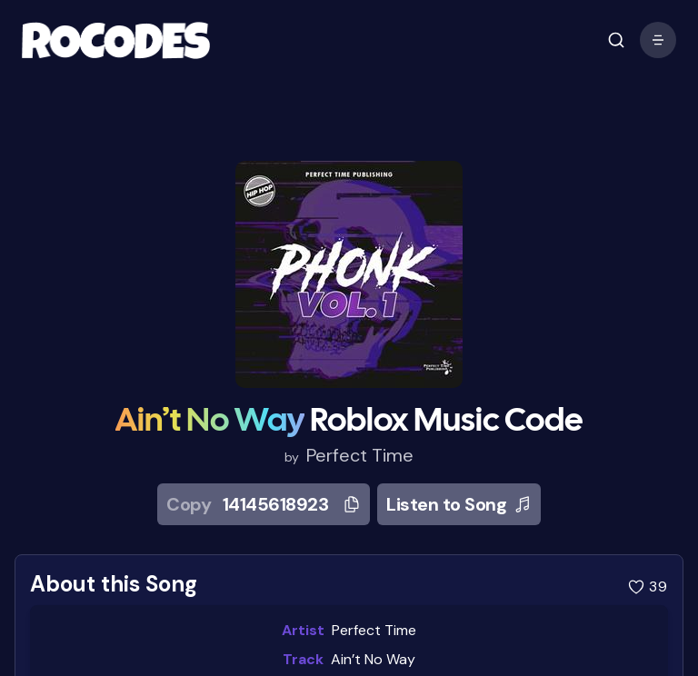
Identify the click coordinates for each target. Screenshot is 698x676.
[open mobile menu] (616, 40)
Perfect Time (360, 455)
